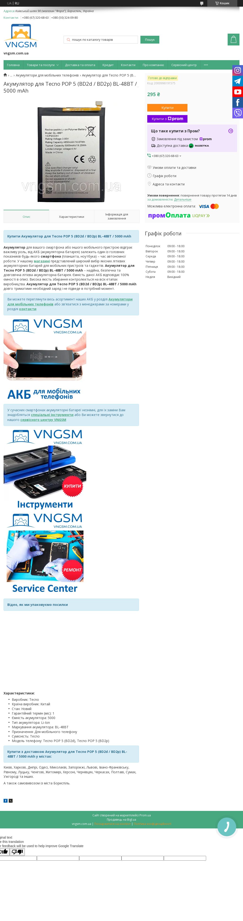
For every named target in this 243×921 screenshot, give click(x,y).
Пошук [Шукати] (150, 39)
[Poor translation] (17, 852)
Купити (167, 107)
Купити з (167, 118)
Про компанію (153, 65)
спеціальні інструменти (52, 414)
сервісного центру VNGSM (43, 419)
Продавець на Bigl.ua (121, 820)
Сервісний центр (184, 65)
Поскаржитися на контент (112, 824)
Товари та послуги (41, 65)
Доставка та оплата (80, 65)
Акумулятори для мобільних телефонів (47, 75)
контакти (27, 309)
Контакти (128, 65)
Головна (13, 65)
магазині (42, 261)
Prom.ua (145, 815)
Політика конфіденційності (152, 824)
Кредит (108, 65)
